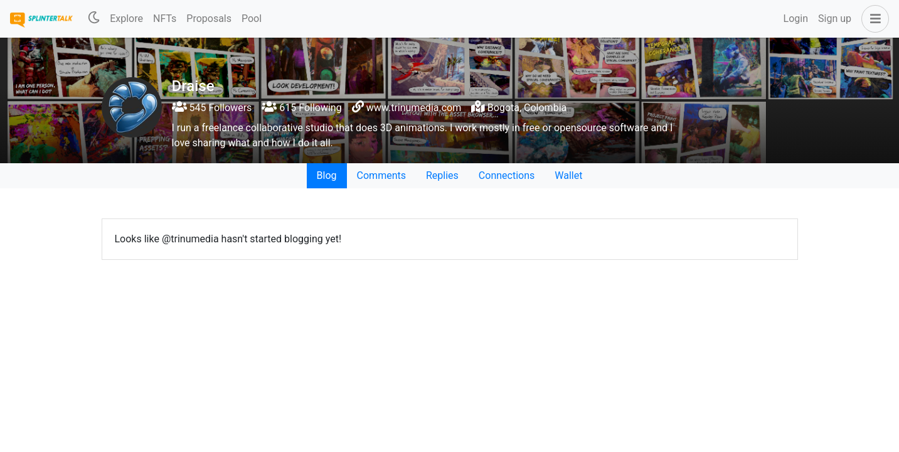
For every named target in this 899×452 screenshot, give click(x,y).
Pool (252, 18)
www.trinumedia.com (413, 108)
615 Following (301, 108)
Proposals (208, 18)
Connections (507, 175)
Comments (381, 175)
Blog (327, 175)
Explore (126, 18)
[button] (872, 19)
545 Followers (212, 108)
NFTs (164, 18)
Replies (442, 175)
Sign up (834, 18)
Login (796, 18)
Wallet (568, 175)
